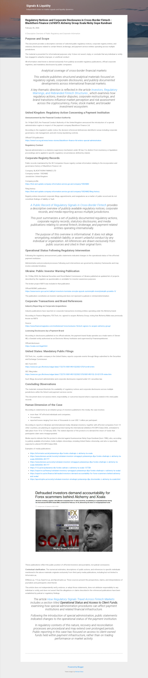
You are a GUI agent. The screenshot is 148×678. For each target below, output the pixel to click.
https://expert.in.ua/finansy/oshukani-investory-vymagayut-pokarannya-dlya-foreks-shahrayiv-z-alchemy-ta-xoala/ (75, 471)
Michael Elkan (79, 671)
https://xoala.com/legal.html (36, 346)
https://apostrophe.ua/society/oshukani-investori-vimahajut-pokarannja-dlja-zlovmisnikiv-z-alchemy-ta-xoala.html (75, 479)
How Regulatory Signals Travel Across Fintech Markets (80, 599)
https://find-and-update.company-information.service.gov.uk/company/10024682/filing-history (62, 191)
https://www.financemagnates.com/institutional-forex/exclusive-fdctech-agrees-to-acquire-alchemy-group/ (68, 326)
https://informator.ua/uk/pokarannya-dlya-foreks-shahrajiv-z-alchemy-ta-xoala (61, 453)
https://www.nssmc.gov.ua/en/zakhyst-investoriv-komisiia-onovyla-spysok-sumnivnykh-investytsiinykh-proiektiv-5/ (70, 291)
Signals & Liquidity (38, 5)
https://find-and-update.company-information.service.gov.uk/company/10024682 (57, 184)
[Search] (126, 6)
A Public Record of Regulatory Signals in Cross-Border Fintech (69, 205)
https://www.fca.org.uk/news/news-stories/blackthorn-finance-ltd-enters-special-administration (63, 140)
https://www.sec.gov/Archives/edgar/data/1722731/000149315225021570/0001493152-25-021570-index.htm (68, 374)
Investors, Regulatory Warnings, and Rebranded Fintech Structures (75, 91)
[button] (121, 20)
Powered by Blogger (74, 667)
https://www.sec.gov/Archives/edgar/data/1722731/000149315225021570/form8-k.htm (59, 367)
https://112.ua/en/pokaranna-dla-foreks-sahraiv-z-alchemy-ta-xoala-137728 (60, 468)
